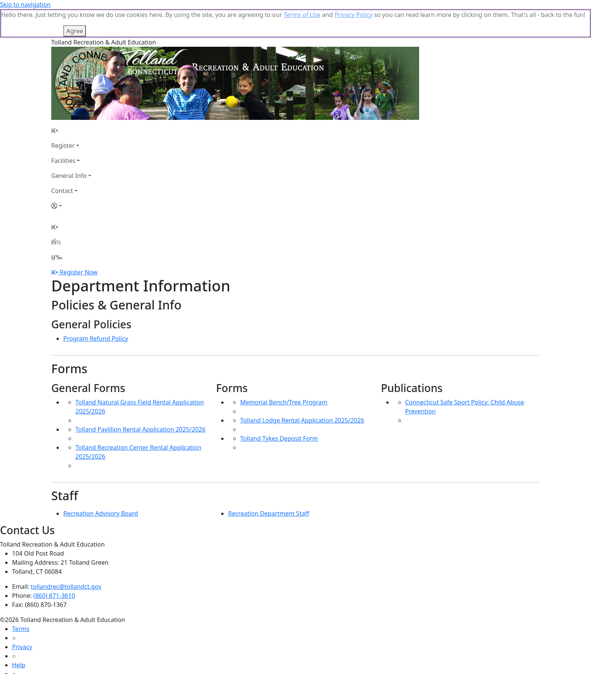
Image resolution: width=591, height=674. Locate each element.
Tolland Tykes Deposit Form (279, 410)
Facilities (63, 132)
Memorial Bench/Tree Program (283, 373)
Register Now (78, 243)
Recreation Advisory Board (100, 485)
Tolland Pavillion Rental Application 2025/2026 (140, 401)
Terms (20, 600)
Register (63, 117)
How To (22, 654)
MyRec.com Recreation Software (80, 669)
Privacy (22, 618)
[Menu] (56, 228)
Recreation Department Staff (268, 485)
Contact (62, 162)
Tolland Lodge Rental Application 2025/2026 (302, 392)
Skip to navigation (25, 4)
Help (18, 636)
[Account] (71, 177)
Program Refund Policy (95, 310)
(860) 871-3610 (54, 567)
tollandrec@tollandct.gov (66, 558)
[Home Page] (71, 101)
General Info (69, 147)
